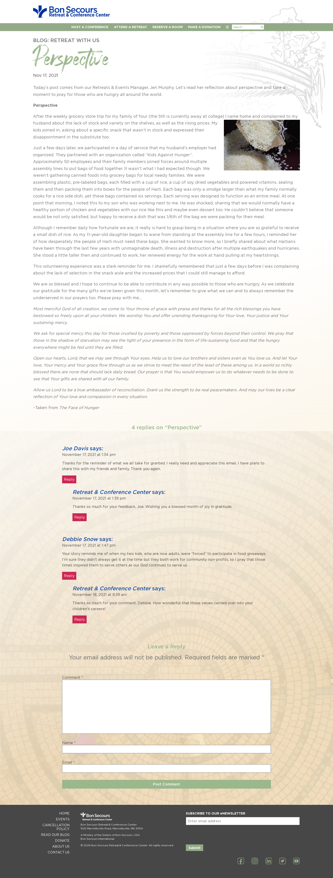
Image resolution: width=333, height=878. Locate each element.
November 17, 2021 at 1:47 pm (89, 545)
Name (69, 743)
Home (64, 813)
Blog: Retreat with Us (66, 40)
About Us (61, 846)
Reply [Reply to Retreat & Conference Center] (79, 517)
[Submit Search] (262, 27)
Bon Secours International (97, 838)
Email (68, 762)
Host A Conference (89, 27)
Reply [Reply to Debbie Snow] (69, 576)
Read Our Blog (55, 835)
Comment (72, 678)
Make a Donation (204, 27)
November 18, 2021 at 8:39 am (99, 595)
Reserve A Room (168, 27)
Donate (62, 840)
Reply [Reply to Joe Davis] (69, 479)
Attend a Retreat (130, 27)
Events (63, 819)
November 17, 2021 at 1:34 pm (89, 455)
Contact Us (59, 852)
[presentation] (220, 834)
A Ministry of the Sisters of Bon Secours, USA (110, 835)
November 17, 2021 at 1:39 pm (99, 498)
